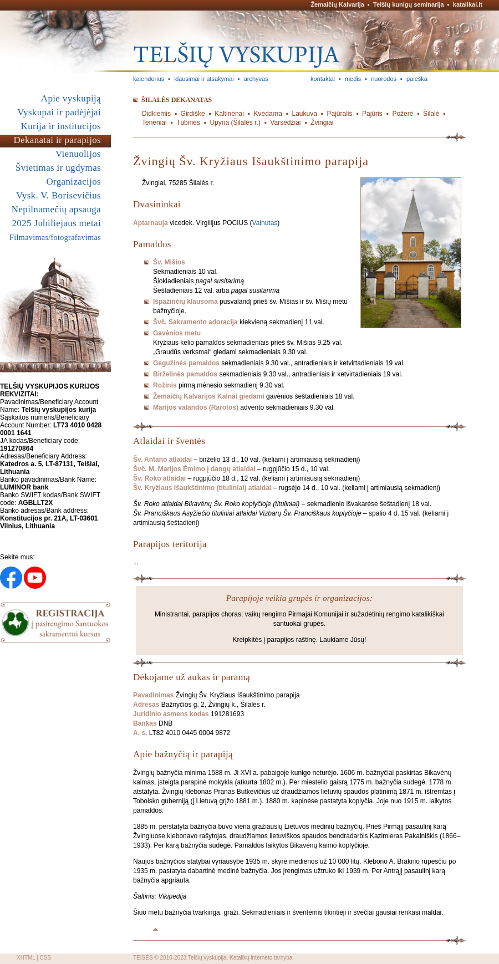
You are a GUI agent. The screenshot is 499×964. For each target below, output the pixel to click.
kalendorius (148, 78)
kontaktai (322, 78)
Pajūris (372, 114)
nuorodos (383, 78)
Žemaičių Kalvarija (337, 4)
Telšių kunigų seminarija (408, 4)
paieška (416, 78)
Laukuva (304, 114)
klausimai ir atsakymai (204, 78)
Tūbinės (188, 122)
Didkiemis (156, 114)
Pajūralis (339, 114)
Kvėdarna (268, 114)
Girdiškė (193, 114)
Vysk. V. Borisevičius (58, 195)
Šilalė (431, 114)
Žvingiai (321, 122)
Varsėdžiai (285, 122)
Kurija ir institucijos (61, 126)
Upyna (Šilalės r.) (235, 122)
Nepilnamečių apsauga (56, 209)
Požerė (402, 114)
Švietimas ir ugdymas (58, 167)
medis (353, 78)
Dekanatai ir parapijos (57, 140)
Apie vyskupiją (71, 98)
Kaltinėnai (229, 114)
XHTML (26, 958)
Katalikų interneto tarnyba (261, 958)
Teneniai (154, 122)
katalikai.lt (467, 4)
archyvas (256, 78)
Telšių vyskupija (207, 958)
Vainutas (265, 223)
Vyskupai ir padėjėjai (59, 112)
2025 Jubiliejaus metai (56, 223)
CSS (46, 958)
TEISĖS (143, 958)
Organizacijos (73, 181)
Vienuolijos (78, 154)
